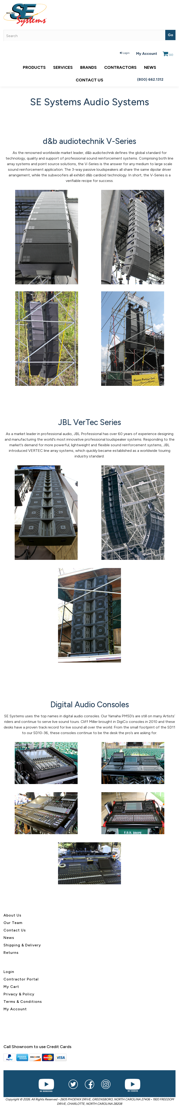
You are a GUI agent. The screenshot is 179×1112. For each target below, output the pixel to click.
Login (125, 53)
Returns (11, 952)
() (168, 54)
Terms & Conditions (22, 1001)
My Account (146, 53)
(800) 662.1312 (150, 79)
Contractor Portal (21, 979)
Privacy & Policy (18, 994)
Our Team (12, 922)
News (150, 67)
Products (34, 67)
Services (63, 67)
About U (11, 915)
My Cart (11, 986)
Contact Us (89, 80)
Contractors (120, 67)
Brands (88, 67)
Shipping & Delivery (22, 945)
